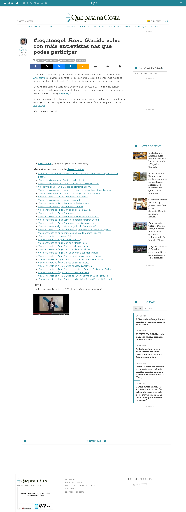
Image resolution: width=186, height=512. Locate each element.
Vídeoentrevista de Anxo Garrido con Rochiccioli (62, 180)
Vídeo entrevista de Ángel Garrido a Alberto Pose (62, 243)
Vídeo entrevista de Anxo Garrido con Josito (60, 213)
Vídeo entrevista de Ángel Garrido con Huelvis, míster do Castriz (70, 256)
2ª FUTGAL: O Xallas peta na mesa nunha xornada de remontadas (150, 336)
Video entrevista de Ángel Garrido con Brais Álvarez (63, 262)
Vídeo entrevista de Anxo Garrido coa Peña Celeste (63, 203)
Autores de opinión (152, 67)
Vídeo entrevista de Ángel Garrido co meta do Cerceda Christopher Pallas (74, 269)
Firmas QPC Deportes (67, 60)
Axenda (155, 26)
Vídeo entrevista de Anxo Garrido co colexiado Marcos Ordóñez (69, 233)
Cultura (70, 26)
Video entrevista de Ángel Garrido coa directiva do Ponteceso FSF (70, 259)
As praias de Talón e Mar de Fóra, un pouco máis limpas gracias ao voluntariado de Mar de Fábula (156, 232)
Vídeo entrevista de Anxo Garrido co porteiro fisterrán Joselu (68, 219)
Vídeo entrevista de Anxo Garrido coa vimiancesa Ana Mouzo (68, 216)
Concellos (55, 26)
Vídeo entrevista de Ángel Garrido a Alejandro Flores (64, 249)
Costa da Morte (36, 26)
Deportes (84, 26)
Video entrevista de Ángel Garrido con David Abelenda (65, 266)
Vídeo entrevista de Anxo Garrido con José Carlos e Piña (66, 223)
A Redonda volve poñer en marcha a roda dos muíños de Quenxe (150, 322)
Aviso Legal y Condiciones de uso (80, 484)
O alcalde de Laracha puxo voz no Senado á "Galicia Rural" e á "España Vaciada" (157, 160)
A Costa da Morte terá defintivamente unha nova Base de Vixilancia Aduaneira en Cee (150, 351)
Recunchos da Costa (74, 491)
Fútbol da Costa (51, 60)
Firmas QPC (140, 26)
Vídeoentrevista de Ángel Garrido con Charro (60, 206)
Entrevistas (81, 60)
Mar (127, 26)
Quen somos (70, 478)
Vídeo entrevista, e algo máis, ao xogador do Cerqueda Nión (67, 226)
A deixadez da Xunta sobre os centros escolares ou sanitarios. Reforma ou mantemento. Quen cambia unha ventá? (157, 183)
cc (46, 3)
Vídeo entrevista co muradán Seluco (56, 236)
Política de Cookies (74, 481)
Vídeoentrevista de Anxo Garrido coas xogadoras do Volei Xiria (69, 193)
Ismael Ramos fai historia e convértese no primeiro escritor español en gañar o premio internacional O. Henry (150, 369)
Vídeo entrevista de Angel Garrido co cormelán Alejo (64, 209)
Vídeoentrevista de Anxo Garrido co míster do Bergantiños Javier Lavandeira (76, 190)
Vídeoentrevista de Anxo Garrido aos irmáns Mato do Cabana (68, 183)
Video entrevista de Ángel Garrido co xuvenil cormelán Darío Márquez (73, 275)
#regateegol (65, 93)
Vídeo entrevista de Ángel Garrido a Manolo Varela (63, 246)
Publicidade (70, 488)
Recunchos (115, 26)
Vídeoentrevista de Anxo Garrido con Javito (59, 200)
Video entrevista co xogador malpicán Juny (59, 239)
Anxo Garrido (23, 48)
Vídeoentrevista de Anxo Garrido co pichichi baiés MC (64, 186)
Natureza (98, 26)
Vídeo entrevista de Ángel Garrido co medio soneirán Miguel (68, 252)
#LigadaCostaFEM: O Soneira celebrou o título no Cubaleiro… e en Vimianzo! (158, 252)
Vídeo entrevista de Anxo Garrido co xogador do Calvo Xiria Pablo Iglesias (74, 229)
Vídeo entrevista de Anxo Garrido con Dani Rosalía (63, 196)
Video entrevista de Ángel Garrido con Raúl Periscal (63, 272)
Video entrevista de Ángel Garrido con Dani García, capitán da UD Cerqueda (75, 279)
